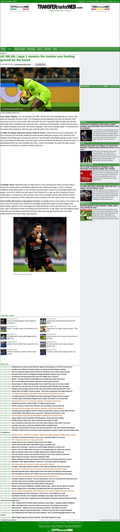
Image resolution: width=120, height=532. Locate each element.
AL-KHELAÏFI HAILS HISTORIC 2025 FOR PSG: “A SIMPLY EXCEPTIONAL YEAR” (99, 187)
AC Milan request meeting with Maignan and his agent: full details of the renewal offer (40, 398)
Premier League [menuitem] (20, 49)
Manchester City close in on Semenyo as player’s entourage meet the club (36, 401)
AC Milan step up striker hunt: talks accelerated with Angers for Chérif (35, 420)
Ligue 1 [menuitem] (39, 49)
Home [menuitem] (3, 49)
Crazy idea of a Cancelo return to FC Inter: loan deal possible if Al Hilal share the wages (40, 386)
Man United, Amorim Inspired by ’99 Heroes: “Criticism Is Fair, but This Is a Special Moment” (42, 510)
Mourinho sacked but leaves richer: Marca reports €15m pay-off (32, 483)
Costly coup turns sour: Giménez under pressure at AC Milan (32, 442)
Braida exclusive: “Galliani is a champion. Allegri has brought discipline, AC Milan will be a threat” (44, 435)
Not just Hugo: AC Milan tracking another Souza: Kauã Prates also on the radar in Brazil (40, 384)
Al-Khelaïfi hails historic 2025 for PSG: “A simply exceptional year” (34, 403)
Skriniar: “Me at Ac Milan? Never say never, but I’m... (23, 344)
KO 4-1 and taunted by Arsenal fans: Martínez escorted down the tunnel (35, 381)
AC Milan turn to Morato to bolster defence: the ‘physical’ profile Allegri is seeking (39, 369)
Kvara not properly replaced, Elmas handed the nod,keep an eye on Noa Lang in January (41, 372)
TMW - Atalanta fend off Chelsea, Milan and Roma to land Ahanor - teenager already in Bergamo (43, 503)
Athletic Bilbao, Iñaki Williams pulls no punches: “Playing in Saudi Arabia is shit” (38, 413)
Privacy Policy (115, 520)
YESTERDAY (114, 86)
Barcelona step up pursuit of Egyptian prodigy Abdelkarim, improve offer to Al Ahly (39, 374)
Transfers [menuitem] (48, 49)
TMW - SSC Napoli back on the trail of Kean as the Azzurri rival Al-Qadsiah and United (40, 505)
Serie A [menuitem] (9, 49)
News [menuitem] (55, 49)
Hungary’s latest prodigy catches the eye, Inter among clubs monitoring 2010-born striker (41, 389)
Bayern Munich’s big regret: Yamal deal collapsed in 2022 (30, 457)
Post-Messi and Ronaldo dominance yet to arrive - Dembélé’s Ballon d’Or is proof (38, 437)
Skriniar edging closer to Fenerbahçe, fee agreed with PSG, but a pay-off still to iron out (40, 488)
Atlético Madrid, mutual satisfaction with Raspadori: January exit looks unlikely (38, 418)
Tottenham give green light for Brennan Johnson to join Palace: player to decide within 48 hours (43, 411)
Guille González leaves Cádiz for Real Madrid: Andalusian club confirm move (37, 415)
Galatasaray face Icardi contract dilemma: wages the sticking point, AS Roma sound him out (42, 367)
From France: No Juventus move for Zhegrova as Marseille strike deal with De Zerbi (39, 469)
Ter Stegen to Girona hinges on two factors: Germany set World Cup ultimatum (38, 408)
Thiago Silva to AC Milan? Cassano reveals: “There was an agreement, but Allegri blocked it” (42, 391)
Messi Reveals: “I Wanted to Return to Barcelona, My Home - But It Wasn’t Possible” (39, 508)
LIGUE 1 (83, 184)
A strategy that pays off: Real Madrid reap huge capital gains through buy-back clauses (40, 396)
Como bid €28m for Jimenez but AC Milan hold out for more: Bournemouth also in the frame (42, 474)
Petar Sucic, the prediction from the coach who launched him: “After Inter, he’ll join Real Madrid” (43, 428)
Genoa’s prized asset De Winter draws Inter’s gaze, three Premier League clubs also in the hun (43, 491)
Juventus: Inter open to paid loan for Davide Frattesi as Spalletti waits (34, 425)
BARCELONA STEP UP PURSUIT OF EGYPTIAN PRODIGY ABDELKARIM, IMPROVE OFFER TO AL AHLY (99, 147)
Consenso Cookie (105, 520)
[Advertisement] (17, 296)
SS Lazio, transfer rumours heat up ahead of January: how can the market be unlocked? (40, 454)
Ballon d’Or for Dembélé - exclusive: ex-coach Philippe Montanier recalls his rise (38, 447)
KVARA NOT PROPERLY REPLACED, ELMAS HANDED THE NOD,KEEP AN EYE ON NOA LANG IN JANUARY (99, 126)
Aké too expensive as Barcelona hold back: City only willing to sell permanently (38, 406)
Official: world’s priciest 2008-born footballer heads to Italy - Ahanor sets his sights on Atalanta (43, 486)
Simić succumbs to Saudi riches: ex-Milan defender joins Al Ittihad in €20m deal (38, 452)
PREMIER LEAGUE (87, 164)
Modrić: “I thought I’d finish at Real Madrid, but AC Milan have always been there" (38, 379)
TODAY (105, 86)
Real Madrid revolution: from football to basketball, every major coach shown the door (40, 496)
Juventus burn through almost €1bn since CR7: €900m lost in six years (35, 376)
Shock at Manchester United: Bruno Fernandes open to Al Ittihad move (35, 476)
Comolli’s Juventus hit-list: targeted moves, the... (61, 352)
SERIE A (83, 122)
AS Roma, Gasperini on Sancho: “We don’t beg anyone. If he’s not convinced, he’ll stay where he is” (45, 479)
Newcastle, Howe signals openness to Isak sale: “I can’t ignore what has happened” (39, 461)
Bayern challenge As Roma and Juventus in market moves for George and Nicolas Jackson (42, 459)
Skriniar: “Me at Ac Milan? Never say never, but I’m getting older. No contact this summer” (41, 449)
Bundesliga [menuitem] (31, 49)
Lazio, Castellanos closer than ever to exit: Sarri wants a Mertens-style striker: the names (41, 423)
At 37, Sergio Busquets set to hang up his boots (27, 440)
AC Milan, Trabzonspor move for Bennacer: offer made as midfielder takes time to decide (41, 466)
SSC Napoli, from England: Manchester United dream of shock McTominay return (38, 393)
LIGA (82, 143)
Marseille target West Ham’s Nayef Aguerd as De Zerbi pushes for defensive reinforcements (42, 471)
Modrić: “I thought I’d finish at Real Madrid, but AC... (23, 328)
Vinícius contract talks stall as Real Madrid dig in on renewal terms (34, 444)
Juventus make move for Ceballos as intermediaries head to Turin (33, 481)
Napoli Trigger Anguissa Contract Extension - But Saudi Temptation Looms (36, 517)
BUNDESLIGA (85, 203)
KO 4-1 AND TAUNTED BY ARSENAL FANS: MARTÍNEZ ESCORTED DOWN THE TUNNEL (97, 168)
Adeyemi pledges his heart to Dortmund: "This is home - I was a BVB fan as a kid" (39, 493)
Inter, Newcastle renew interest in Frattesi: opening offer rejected (33, 464)
